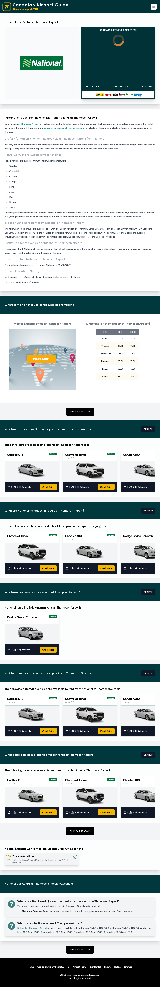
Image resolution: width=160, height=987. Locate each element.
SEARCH (148, 429)
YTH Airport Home (77, 966)
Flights (107, 966)
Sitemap (128, 966)
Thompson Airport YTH (32, 123)
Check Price (48, 487)
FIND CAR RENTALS (80, 411)
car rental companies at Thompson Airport (65, 127)
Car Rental (95, 966)
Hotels (117, 966)
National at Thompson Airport (32, 928)
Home (31, 966)
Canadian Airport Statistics (50, 966)
